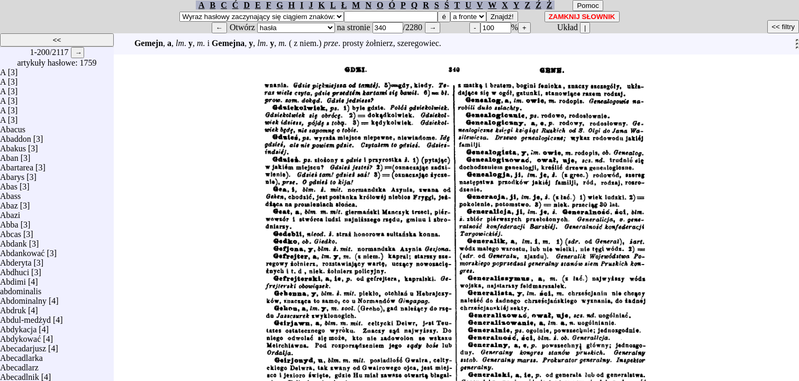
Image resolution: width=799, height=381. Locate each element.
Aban (9, 155)
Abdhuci (14, 269)
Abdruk (13, 307)
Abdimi (13, 279)
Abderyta (16, 260)
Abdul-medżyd (25, 317)
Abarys (12, 174)
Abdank (13, 241)
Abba (9, 221)
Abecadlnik (19, 374)
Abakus (13, 145)
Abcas (10, 231)
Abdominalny (23, 298)
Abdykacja (18, 326)
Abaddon (15, 136)
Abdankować (22, 250)
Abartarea (16, 164)
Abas (8, 183)
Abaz (9, 202)
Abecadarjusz (23, 345)
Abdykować (20, 336)
